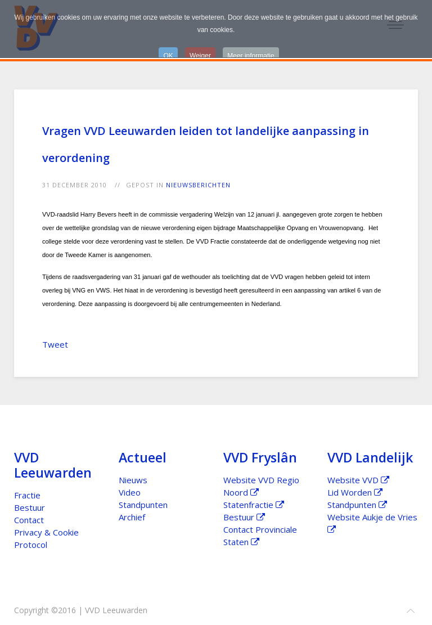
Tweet (55, 344)
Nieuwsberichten (198, 185)
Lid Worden (354, 492)
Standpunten (143, 504)
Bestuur (29, 507)
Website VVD (358, 479)
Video (130, 492)
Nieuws (133, 479)
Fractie (27, 495)
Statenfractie (253, 504)
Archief (132, 517)
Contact (29, 519)
